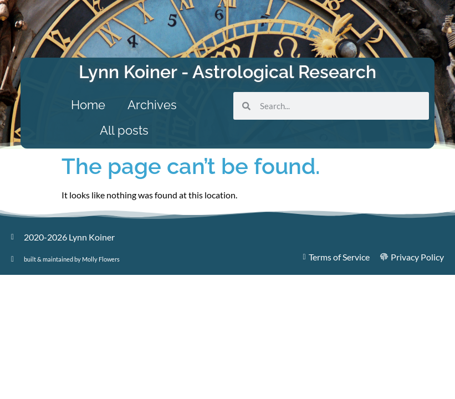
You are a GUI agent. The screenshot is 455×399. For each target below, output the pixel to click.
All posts (124, 130)
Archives (152, 105)
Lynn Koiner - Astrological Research (227, 72)
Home (88, 105)
